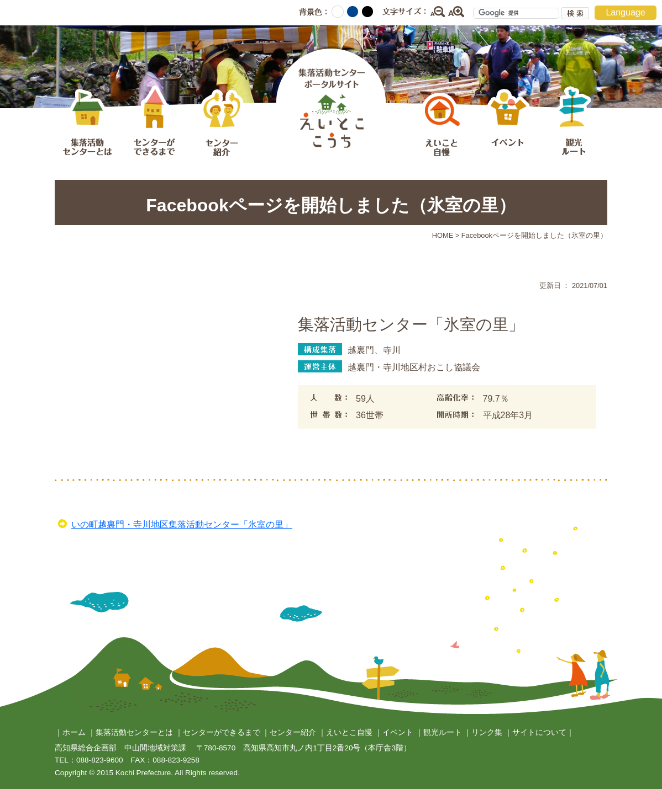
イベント (508, 123)
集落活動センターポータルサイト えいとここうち (331, 101)
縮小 (437, 12)
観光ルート (574, 123)
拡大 (456, 12)
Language (625, 12)
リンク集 (486, 732)
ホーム (74, 732)
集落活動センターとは (88, 123)
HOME (442, 235)
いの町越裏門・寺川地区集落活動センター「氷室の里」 (181, 524)
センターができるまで (154, 123)
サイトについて (539, 732)
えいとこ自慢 (441, 123)
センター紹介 (220, 123)
